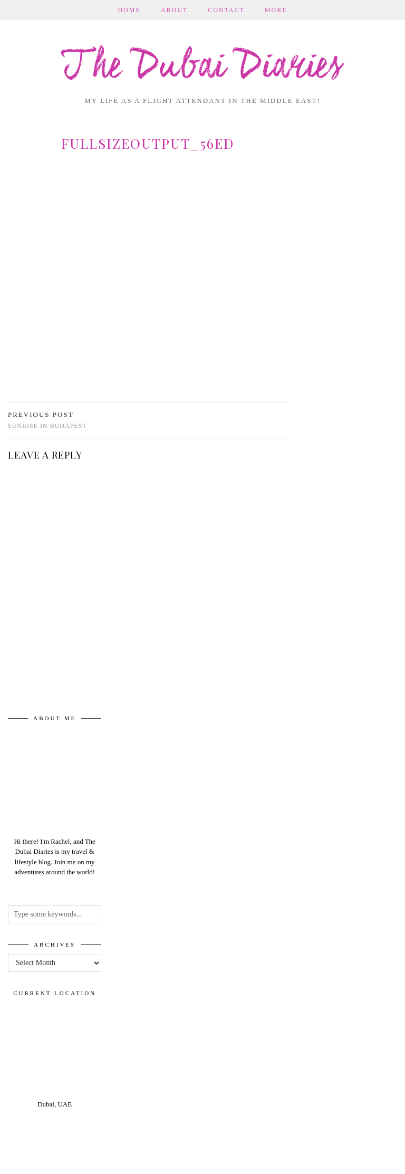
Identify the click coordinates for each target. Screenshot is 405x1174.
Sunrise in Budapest (47, 420)
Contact (226, 10)
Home (129, 10)
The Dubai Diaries (202, 67)
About (174, 10)
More (276, 10)
